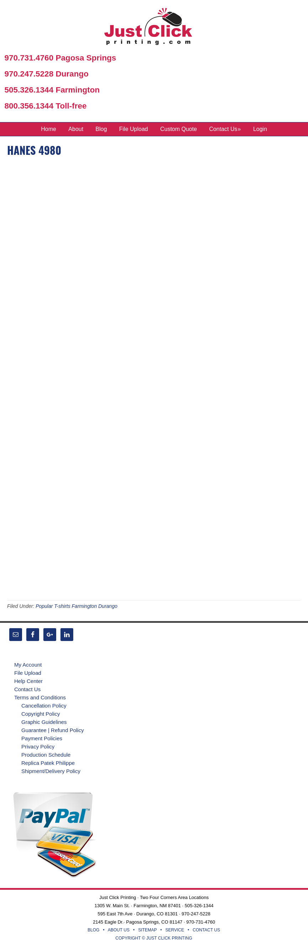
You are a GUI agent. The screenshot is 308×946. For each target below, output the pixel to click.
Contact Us (27, 689)
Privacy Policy (37, 746)
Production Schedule (45, 755)
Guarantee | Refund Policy (52, 730)
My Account (28, 665)
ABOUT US (118, 929)
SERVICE (174, 929)
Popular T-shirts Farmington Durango (76, 606)
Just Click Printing (154, 28)
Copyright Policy (40, 714)
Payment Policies (41, 738)
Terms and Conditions (40, 697)
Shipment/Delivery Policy (50, 771)
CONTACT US (206, 929)
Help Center (28, 681)
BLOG (93, 929)
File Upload (27, 673)
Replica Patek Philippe (48, 763)
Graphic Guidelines (44, 722)
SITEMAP (147, 929)
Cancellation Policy (44, 706)
